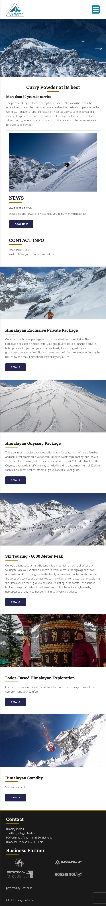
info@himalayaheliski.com (21, 900)
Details (15, 367)
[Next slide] (7, 48)
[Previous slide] (98, 48)
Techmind (26, 888)
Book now (21, 224)
